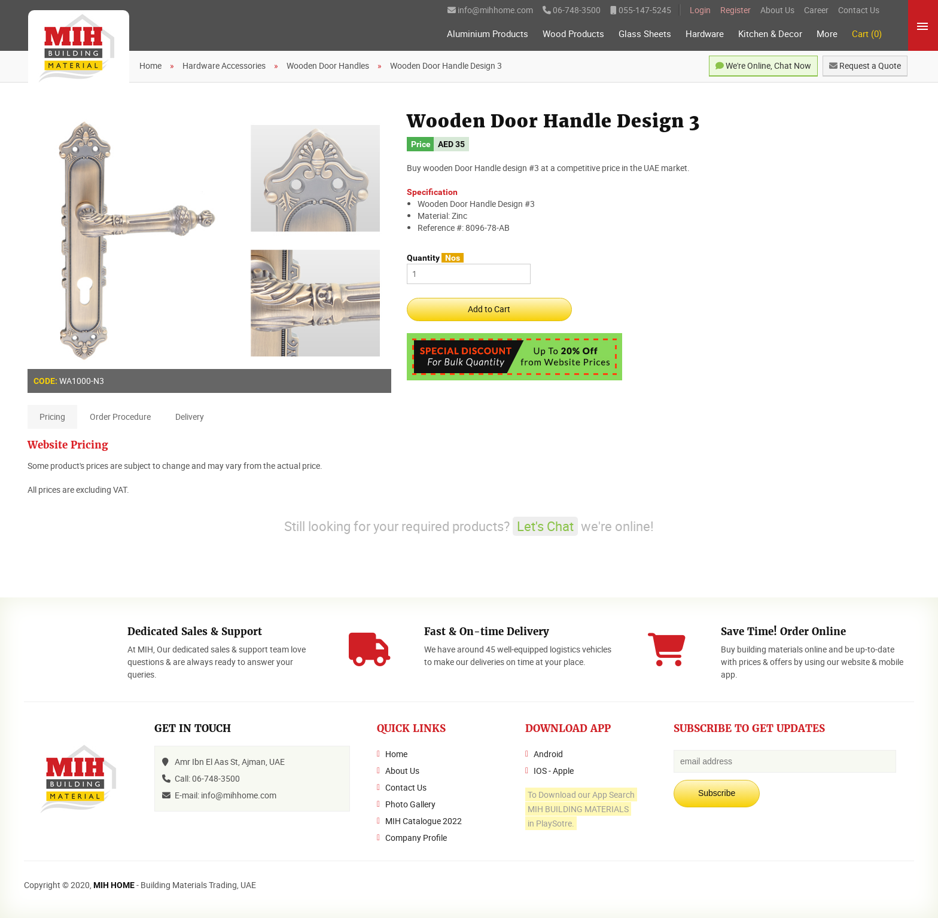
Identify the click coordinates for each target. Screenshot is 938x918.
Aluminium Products (487, 33)
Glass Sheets (645, 33)
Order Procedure (120, 416)
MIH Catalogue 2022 (423, 820)
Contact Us (858, 10)
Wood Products (573, 33)
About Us (777, 10)
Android (548, 754)
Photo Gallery (410, 804)
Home (396, 754)
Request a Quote (865, 65)
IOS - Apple (554, 770)
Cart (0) (867, 33)
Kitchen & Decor (770, 33)
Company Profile (416, 837)
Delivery (189, 416)
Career (816, 10)
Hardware (705, 33)
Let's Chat (545, 526)
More (827, 33)
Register (735, 10)
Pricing (52, 416)
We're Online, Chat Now (763, 65)
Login (700, 10)
